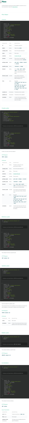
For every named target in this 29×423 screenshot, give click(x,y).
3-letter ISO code (18, 55)
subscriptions (15, 6)
